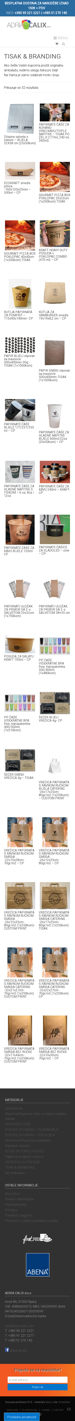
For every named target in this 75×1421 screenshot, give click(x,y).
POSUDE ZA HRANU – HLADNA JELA (31, 1129)
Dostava (11, 1210)
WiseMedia (64, 1402)
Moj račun (12, 1193)
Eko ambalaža (15, 1173)
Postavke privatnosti (21, 1417)
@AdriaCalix (16, 1350)
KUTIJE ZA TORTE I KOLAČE (25, 1151)
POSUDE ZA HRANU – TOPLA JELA (30, 1135)
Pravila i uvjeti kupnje (19, 1199)
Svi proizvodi (14, 1108)
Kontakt (59, 1410)
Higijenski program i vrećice (24, 1156)
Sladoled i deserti (17, 1146)
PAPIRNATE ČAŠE (18, 1124)
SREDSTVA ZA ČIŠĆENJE (22, 1162)
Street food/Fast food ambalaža (27, 1140)
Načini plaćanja (16, 1204)
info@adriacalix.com (19, 1326)
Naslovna (12, 1410)
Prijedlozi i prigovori (18, 1215)
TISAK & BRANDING (20, 1167)
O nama (45, 1410)
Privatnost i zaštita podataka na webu (31, 1220)
